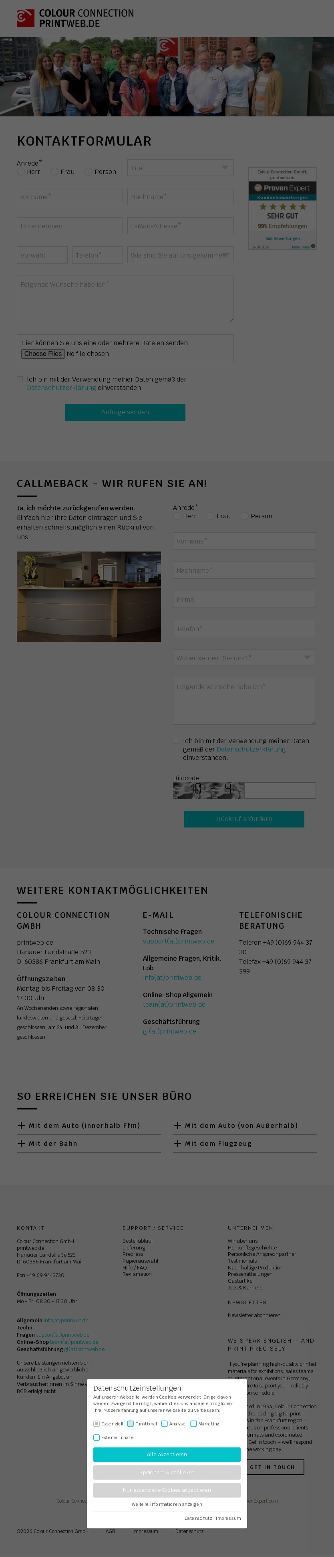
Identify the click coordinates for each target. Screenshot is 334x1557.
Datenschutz (198, 1518)
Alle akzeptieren (167, 1454)
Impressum (228, 1518)
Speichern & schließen (167, 1472)
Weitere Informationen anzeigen (167, 1504)
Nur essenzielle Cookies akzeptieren (167, 1490)
